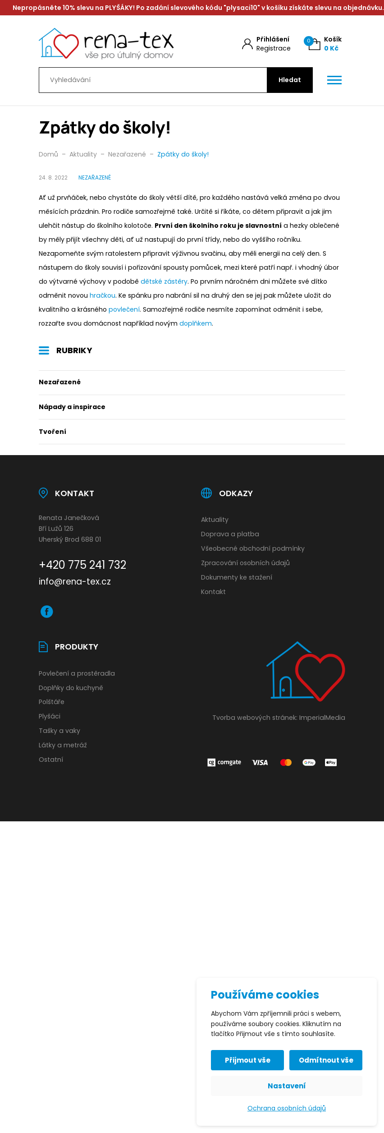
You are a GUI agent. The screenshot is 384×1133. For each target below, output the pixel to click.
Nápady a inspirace (72, 406)
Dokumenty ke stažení (236, 577)
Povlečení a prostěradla (77, 673)
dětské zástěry (164, 281)
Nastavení (287, 1086)
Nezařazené (60, 382)
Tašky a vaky (59, 730)
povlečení (124, 309)
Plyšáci (49, 716)
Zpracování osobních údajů (245, 562)
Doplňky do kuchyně (71, 687)
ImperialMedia (322, 717)
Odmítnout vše (326, 1060)
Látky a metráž (63, 745)
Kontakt (213, 591)
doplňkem (195, 323)
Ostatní (51, 759)
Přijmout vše (247, 1060)
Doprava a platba (230, 534)
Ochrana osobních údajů (286, 1108)
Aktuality (215, 519)
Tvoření (52, 431)
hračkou (102, 295)
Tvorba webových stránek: (254, 717)
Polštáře (51, 701)
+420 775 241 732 (82, 564)
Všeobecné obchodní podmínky (253, 548)
